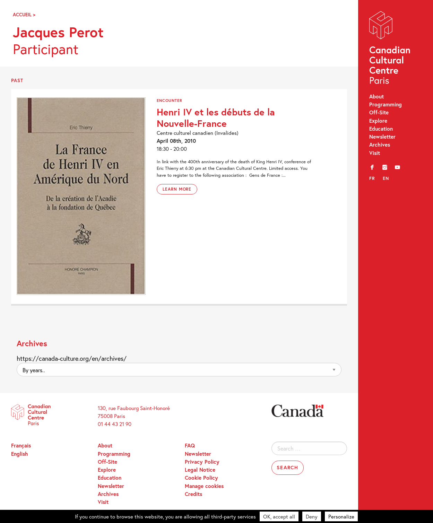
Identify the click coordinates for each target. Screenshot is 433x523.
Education (381, 128)
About (376, 96)
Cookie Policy (201, 477)
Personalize (341, 516)
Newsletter (382, 136)
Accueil (22, 14)
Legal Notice (200, 469)
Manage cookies (204, 485)
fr (372, 178)
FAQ (190, 445)
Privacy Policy (202, 461)
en (386, 178)
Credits (193, 493)
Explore (378, 120)
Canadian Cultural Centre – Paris (390, 49)
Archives (379, 144)
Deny (312, 516)
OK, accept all (279, 516)
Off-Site (379, 112)
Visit (374, 152)
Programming (385, 104)
